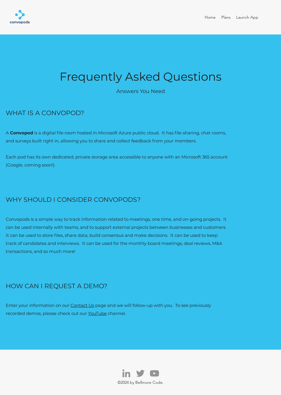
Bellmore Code (149, 382)
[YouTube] (154, 373)
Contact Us (82, 305)
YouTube (97, 313)
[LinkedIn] (126, 373)
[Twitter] (140, 373)
